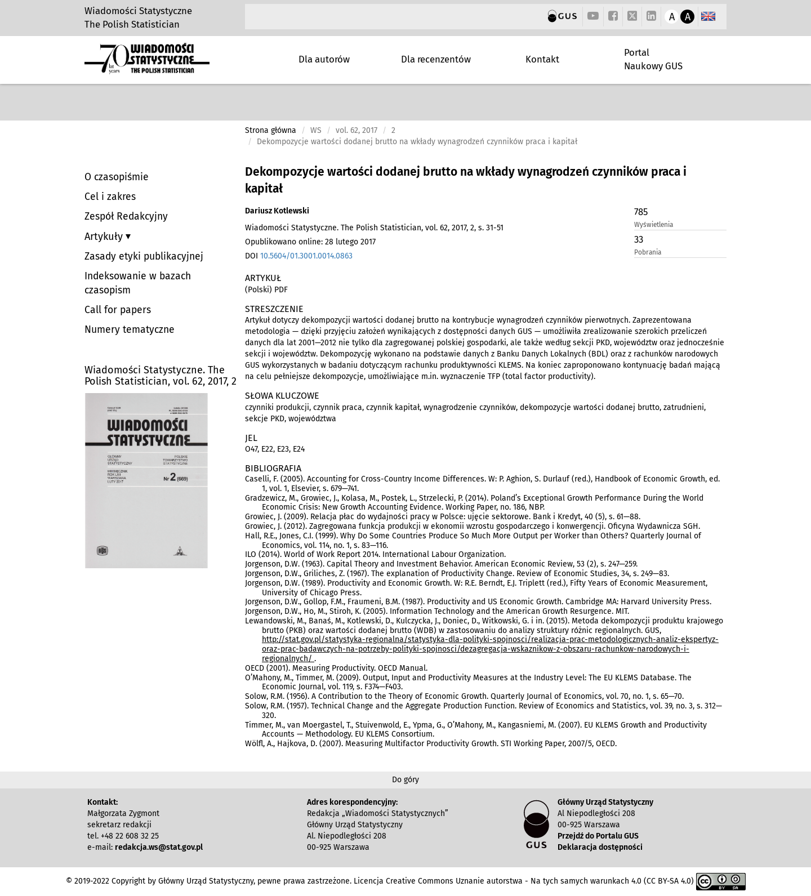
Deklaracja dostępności (600, 847)
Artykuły (105, 236)
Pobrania (647, 252)
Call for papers (117, 310)
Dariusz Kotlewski (277, 211)
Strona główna (270, 130)
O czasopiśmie (116, 177)
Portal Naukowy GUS (653, 59)
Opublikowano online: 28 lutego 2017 (310, 242)
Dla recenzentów (436, 59)
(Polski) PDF (266, 290)
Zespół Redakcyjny (126, 216)
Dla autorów (324, 59)
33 (638, 239)
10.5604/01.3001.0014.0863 (306, 256)
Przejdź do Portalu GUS (598, 836)
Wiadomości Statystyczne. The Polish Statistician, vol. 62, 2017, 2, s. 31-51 (374, 228)
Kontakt (542, 59)
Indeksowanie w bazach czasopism (137, 283)
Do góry (405, 779)
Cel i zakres (110, 197)
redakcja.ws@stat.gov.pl (159, 847)
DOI (299, 256)
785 (641, 211)
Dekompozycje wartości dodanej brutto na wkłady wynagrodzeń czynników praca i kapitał (466, 180)
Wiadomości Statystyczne (138, 10)
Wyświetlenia (653, 225)
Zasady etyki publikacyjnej (143, 256)
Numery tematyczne (129, 330)
